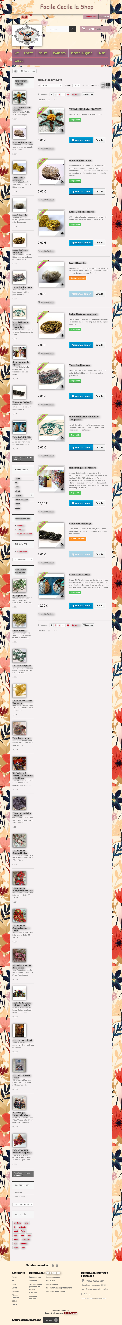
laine (26, 1223)
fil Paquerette (19, 595)
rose (29, 1235)
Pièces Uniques (81, 53)
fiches (42, 53)
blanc (16, 1247)
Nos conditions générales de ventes (35, 1286)
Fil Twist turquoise (21, 665)
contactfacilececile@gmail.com (93, 1298)
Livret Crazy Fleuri (22, 1040)
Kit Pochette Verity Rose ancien (21, 966)
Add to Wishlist (47, 149)
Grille (103, 85)
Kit (17, 53)
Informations (22, 518)
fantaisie (22, 1227)
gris (23, 1247)
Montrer (68, 85)
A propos (20, 530)
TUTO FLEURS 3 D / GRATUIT (21, 108)
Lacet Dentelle (19, 214)
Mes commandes (53, 1277)
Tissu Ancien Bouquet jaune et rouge (20, 928)
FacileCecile (22, 551)
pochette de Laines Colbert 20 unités (21, 1003)
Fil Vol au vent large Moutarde (22, 701)
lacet (16, 1231)
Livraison (21, 526)
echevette (26, 1239)
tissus (17, 508)
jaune (16, 1239)
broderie (17, 1223)
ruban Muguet (19, 630)
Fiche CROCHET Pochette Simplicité (22, 1151)
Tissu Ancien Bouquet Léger (19, 851)
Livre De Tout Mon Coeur (21, 1076)
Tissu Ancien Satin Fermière (21, 814)
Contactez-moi (91, 17)
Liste (108, 85)
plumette (23, 1243)
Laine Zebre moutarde (18, 178)
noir (22, 1235)
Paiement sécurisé (24, 534)
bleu (15, 1235)
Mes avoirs (50, 1281)
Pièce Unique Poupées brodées (20, 1113)
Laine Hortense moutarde (20, 251)
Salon (19, 61)
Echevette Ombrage (22, 402)
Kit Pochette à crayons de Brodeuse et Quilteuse (23, 775)
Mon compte (53, 1272)
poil (15, 1243)
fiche (23, 1231)
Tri (39, 85)
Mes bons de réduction (55, 1291)
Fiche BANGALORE (21, 437)
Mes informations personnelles (59, 1288)
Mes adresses (52, 1284)
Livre (101, 53)
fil (14, 1227)
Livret (28, 53)
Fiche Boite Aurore (21, 738)
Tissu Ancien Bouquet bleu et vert (22, 889)
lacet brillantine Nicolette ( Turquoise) (20, 324)
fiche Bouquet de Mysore (20, 363)
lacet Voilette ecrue (22, 142)
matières (59, 53)
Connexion (104, 17)
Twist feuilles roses (22, 287)
